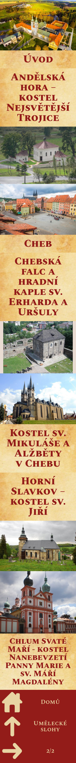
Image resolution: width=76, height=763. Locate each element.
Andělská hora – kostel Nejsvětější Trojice (38, 98)
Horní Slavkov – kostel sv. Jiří (38, 497)
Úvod (38, 59)
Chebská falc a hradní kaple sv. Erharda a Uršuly (38, 287)
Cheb (38, 243)
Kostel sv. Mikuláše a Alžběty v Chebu (38, 448)
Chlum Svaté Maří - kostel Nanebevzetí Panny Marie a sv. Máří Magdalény (38, 661)
